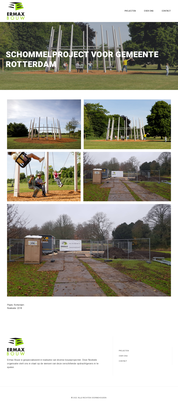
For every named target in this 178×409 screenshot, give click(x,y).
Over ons (149, 11)
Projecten (130, 11)
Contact (166, 11)
